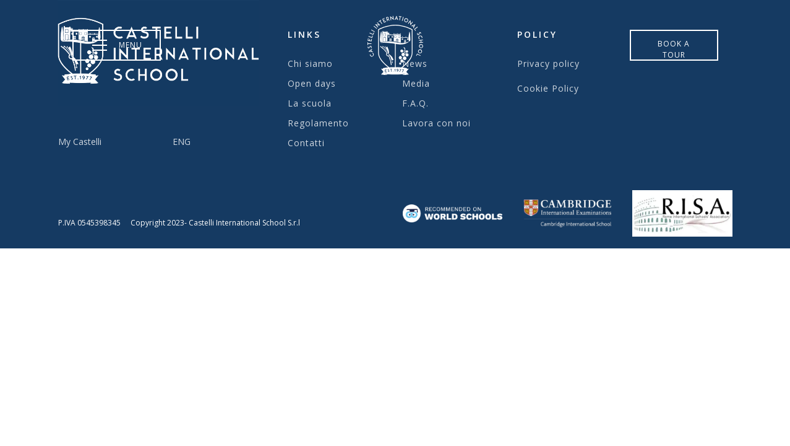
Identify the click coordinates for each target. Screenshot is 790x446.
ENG (182, 141)
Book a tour (674, 49)
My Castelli (79, 141)
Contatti (306, 143)
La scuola (310, 103)
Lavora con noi (436, 123)
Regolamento (318, 123)
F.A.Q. (415, 103)
